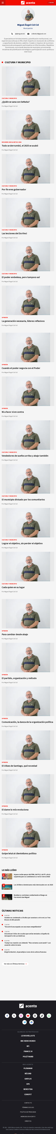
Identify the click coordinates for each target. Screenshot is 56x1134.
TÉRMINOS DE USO (28, 1107)
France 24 (28, 1051)
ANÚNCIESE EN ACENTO (28, 1116)
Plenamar (28, 1068)
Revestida (28, 1089)
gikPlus (28, 1078)
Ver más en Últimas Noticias (15, 964)
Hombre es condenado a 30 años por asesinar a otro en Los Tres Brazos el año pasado (27, 919)
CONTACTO (28, 1103)
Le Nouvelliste (28, 1035)
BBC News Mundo (28, 1041)
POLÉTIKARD (28, 1056)
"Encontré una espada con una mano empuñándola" (23, 927)
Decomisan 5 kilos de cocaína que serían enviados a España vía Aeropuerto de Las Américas (26, 935)
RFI (28, 1046)
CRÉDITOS (28, 1121)
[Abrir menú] (2, 2)
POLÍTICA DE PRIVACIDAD (28, 1112)
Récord (28, 1073)
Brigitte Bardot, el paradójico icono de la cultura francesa (25, 952)
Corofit (28, 1094)
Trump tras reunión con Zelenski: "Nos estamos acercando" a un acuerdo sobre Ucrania (27, 944)
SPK (28, 1084)
